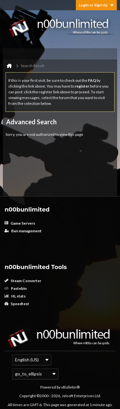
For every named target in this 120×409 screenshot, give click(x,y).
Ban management (23, 230)
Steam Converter (22, 280)
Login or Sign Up (96, 5)
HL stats (15, 296)
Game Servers (19, 223)
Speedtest (16, 303)
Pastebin (15, 288)
